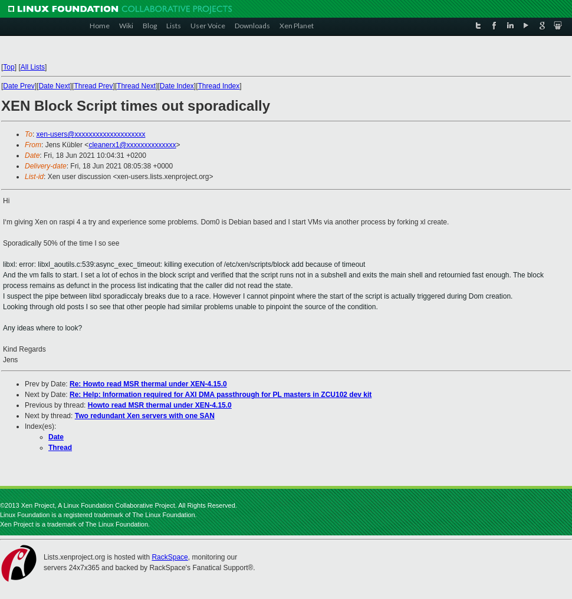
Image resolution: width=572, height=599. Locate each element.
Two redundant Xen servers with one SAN (145, 416)
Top (8, 67)
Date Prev (18, 86)
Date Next (54, 86)
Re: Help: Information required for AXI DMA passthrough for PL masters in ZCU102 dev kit (221, 394)
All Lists (33, 67)
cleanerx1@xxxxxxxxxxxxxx (132, 145)
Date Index (177, 86)
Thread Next (136, 86)
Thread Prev (93, 86)
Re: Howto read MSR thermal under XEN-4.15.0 (148, 384)
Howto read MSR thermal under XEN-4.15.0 (160, 405)
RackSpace (170, 557)
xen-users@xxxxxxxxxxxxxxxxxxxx (91, 134)
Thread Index (219, 86)
